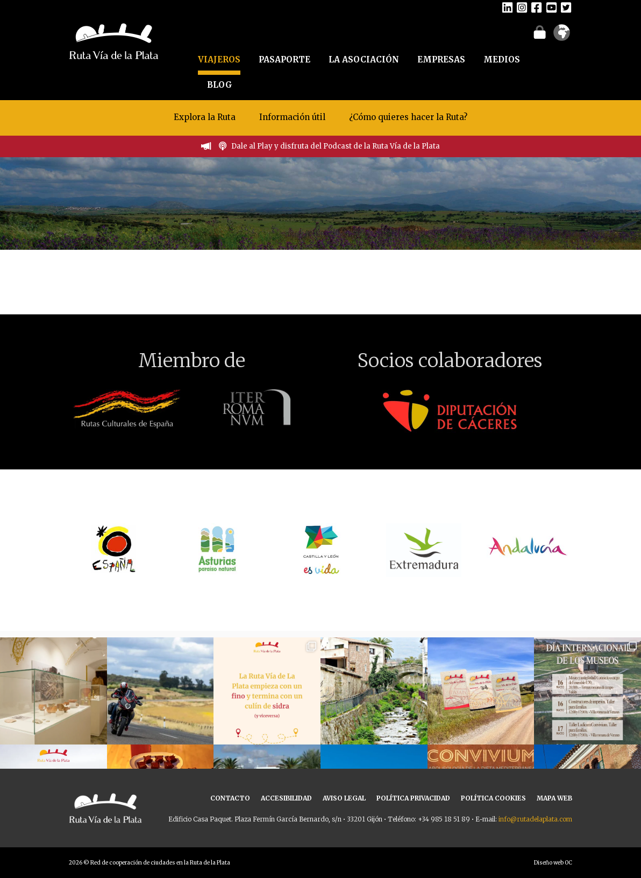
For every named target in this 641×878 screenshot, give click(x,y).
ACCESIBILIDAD (286, 798)
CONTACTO (230, 798)
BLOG (219, 85)
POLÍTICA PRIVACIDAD (413, 798)
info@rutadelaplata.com (535, 819)
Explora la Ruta (205, 117)
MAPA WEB (554, 798)
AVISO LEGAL (344, 798)
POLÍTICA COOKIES (493, 798)
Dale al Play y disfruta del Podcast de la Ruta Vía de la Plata (335, 146)
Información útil (292, 117)
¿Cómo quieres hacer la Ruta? (408, 117)
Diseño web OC (553, 862)
